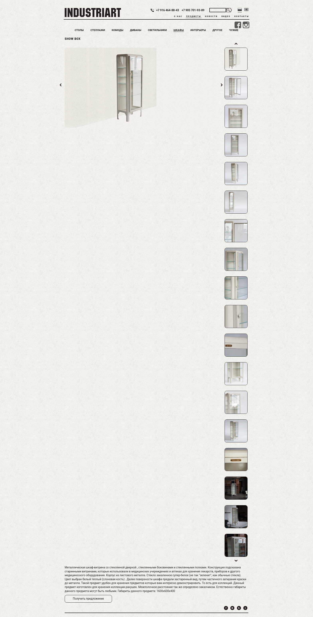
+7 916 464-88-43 (167, 10)
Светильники (157, 30)
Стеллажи (97, 30)
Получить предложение (88, 598)
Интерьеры (198, 30)
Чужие (233, 30)
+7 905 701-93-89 (193, 10)
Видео (226, 16)
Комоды (117, 30)
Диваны (135, 30)
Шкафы (178, 30)
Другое (217, 30)
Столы (79, 30)
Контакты (241, 16)
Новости (211, 16)
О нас (178, 16)
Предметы (193, 16)
